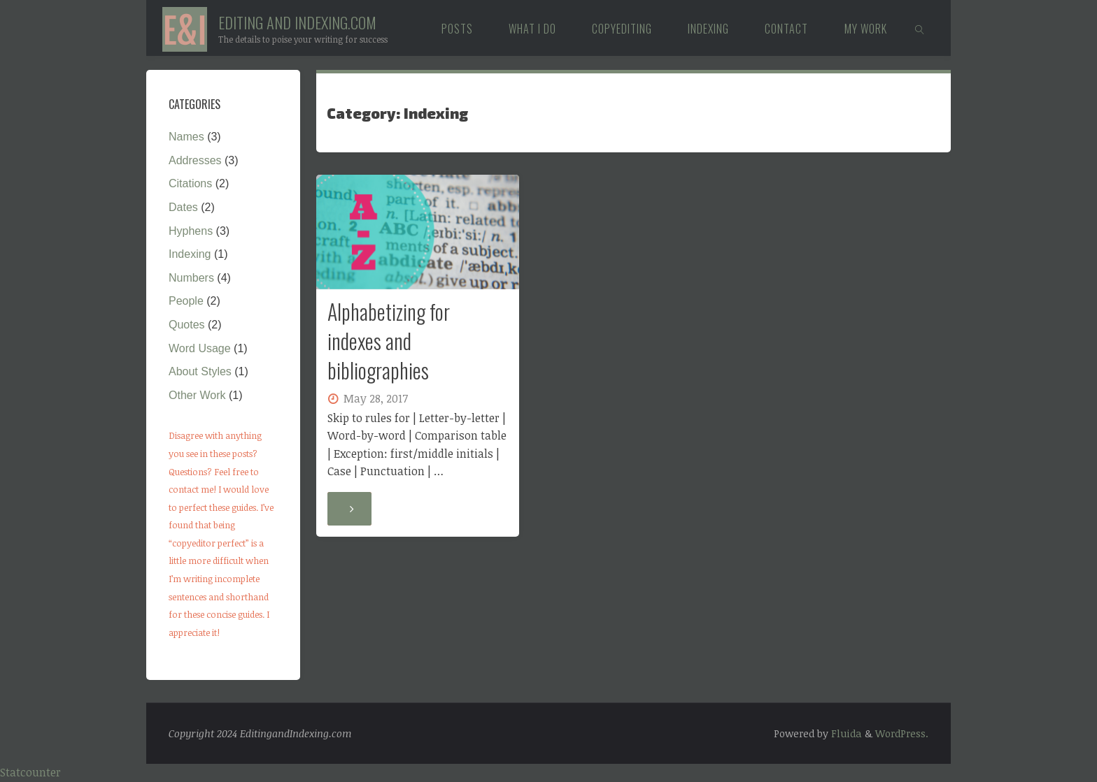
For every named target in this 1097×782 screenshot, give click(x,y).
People (186, 301)
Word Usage (200, 348)
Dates (183, 207)
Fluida (845, 733)
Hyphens (191, 231)
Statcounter (30, 772)
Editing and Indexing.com (297, 22)
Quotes (187, 325)
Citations (190, 183)
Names (186, 137)
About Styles (200, 371)
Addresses (195, 160)
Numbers (191, 278)
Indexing (190, 254)
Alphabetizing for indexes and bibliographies (388, 341)
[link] (920, 28)
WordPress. (901, 733)
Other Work (197, 395)
